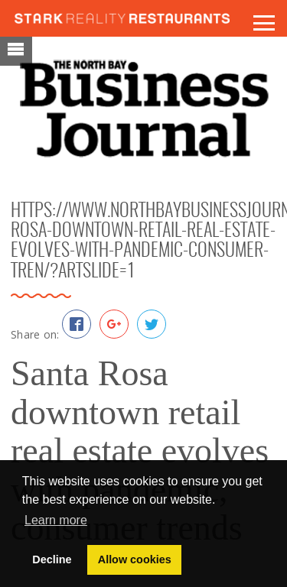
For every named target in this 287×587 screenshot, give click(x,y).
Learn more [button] (55, 520)
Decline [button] (51, 559)
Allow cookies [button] (134, 559)
